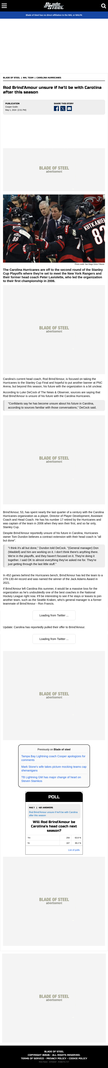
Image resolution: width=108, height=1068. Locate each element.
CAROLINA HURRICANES (48, 77)
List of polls (74, 850)
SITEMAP (53, 1062)
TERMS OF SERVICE (32, 1058)
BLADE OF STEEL (11, 77)
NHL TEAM (28, 77)
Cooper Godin (11, 107)
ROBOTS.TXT (63, 1062)
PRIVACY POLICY (56, 1058)
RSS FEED (43, 1062)
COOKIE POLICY (78, 1058)
